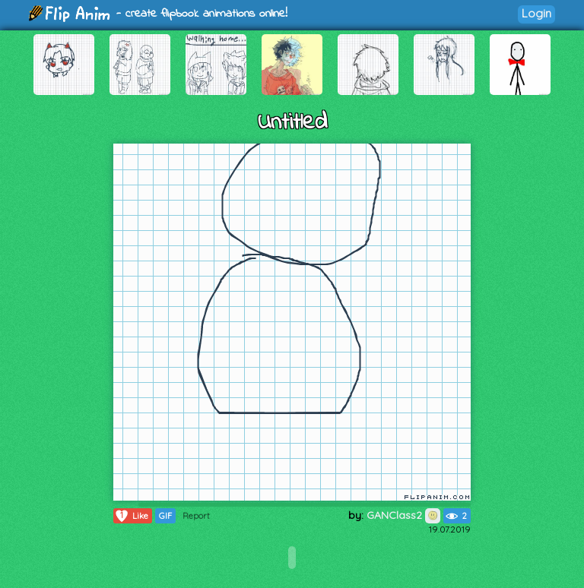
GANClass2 (403, 515)
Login (536, 13)
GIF (165, 516)
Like (131, 515)
